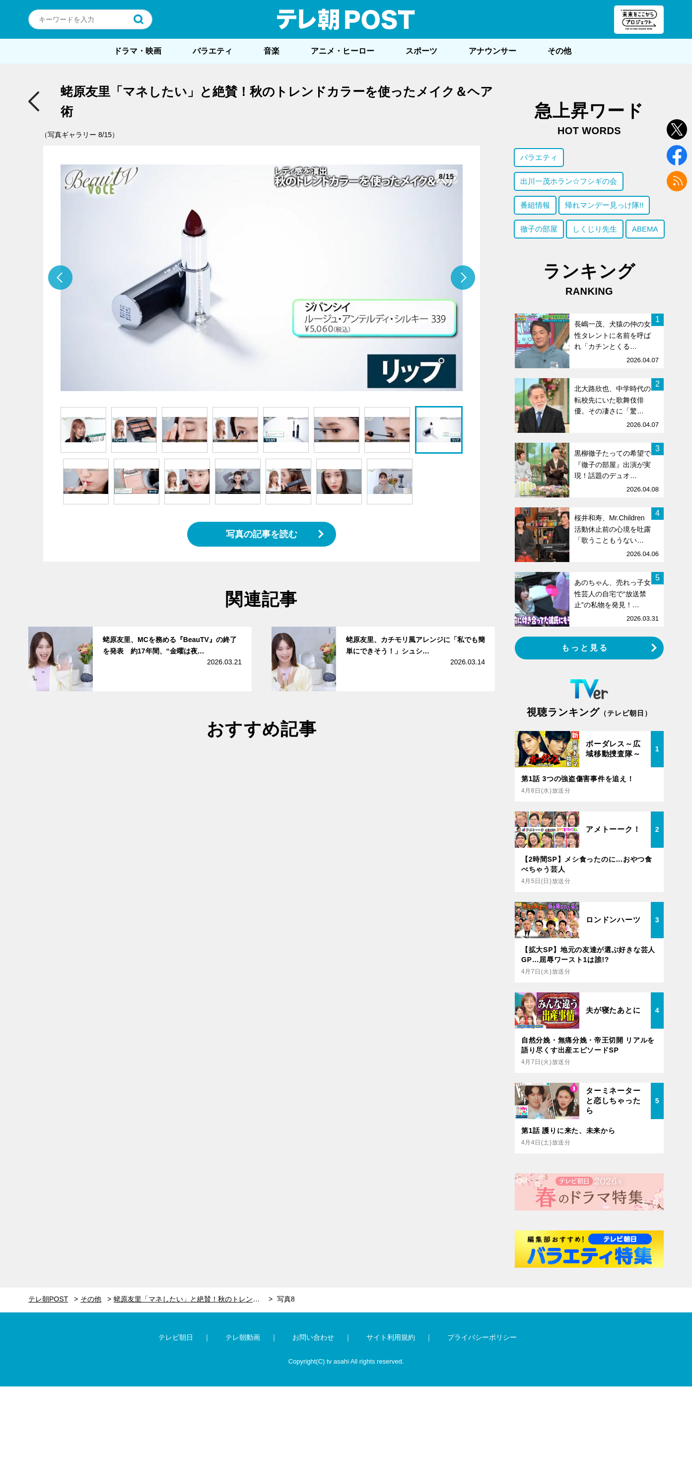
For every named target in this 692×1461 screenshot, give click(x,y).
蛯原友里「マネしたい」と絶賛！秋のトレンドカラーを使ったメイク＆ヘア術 (193, 1299)
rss (677, 181)
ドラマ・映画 (137, 51)
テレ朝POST (346, 19)
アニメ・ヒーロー (342, 51)
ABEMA (645, 229)
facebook (677, 155)
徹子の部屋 (538, 229)
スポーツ (421, 51)
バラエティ (212, 51)
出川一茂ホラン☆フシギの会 (568, 181)
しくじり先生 (594, 229)
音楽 (271, 51)
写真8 (286, 1299)
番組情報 (535, 205)
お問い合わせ (313, 1337)
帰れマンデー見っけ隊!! (604, 205)
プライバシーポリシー (482, 1337)
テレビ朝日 (175, 1337)
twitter (677, 129)
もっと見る (585, 648)
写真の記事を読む (261, 534)
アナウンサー (492, 51)
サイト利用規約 (390, 1337)
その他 (559, 51)
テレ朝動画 (242, 1337)
